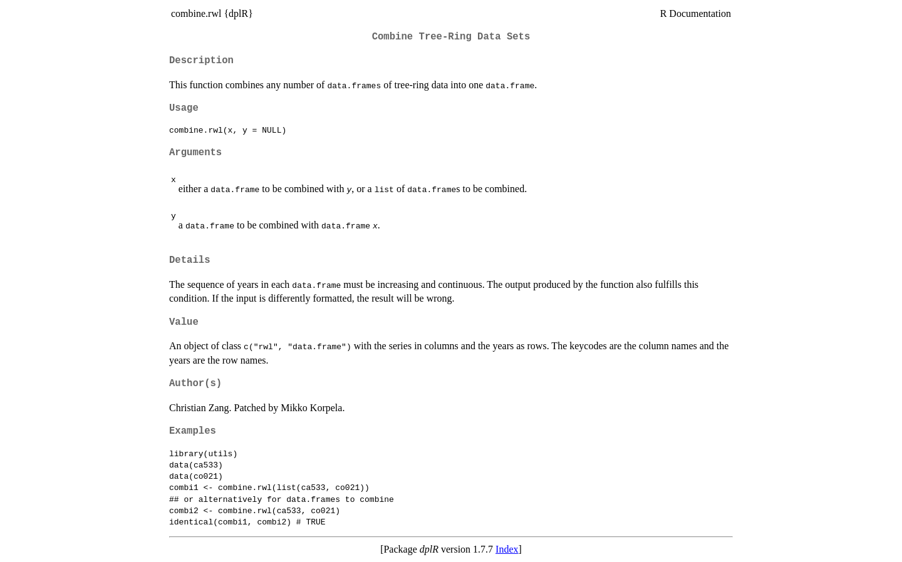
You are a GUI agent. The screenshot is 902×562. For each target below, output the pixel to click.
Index (506, 549)
